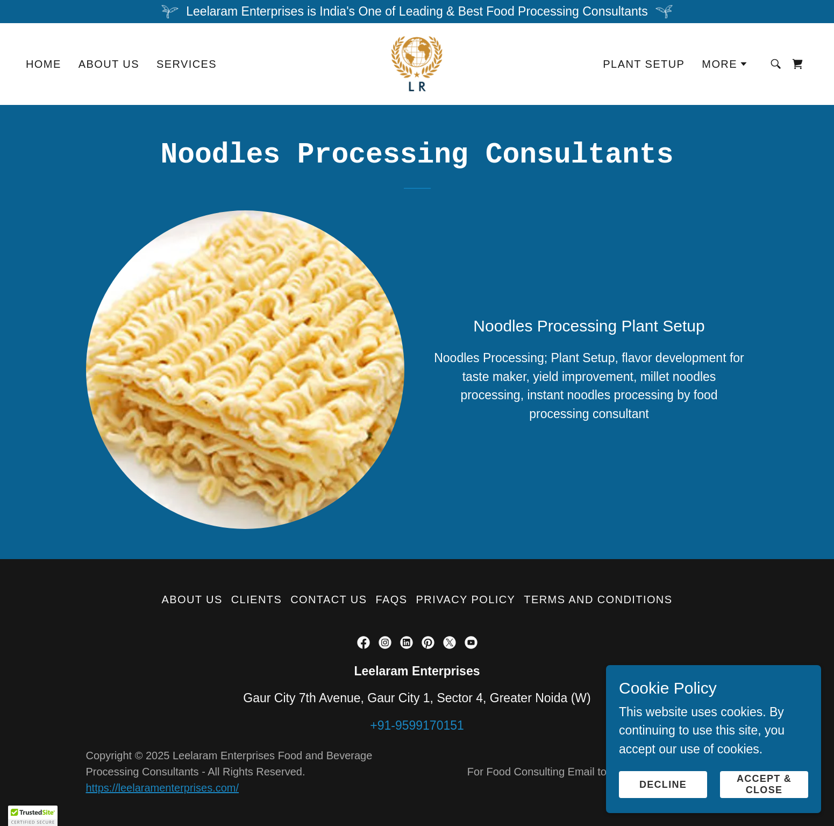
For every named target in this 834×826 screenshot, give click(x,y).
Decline (663, 784)
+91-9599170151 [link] (417, 725)
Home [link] (43, 64)
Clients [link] (256, 599)
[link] (417, 63)
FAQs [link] (392, 599)
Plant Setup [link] (644, 64)
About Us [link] (109, 64)
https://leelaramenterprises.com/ (162, 788)
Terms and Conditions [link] (598, 599)
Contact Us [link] (328, 599)
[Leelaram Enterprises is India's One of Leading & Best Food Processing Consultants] (417, 11)
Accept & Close (764, 784)
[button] (725, 64)
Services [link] (186, 64)
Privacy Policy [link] (466, 599)
